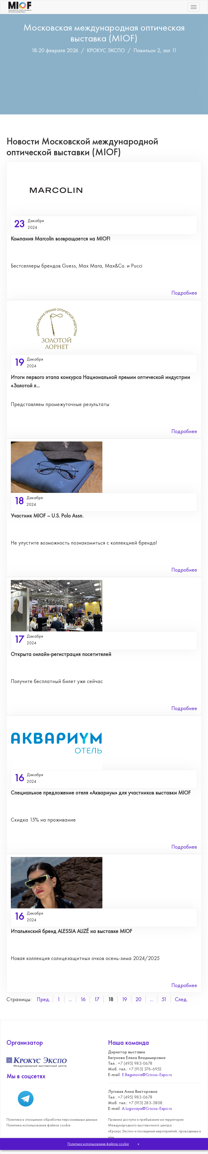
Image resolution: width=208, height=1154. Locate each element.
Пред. (43, 999)
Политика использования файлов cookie (38, 1125)
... (70, 999)
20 (138, 999)
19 (124, 999)
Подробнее (184, 292)
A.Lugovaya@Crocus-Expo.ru (147, 1108)
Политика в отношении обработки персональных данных (51, 1119)
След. (181, 999)
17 (96, 999)
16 (83, 999)
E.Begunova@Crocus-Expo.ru (147, 1074)
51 (164, 999)
